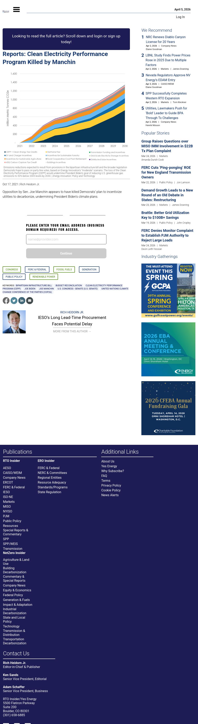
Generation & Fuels (16, 600)
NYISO (7, 511)
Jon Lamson (183, 182)
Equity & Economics (17, 590)
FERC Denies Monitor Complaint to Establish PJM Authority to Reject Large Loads (167, 235)
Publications (17, 452)
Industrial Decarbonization (14, 611)
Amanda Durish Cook (152, 159)
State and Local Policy (14, 619)
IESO (6, 492)
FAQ (104, 476)
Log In (180, 17)
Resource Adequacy (52, 482)
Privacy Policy (111, 485)
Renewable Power (44, 276)
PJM (6, 516)
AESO (7, 468)
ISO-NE (8, 497)
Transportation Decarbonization (14, 641)
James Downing (181, 69)
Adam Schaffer (14, 687)
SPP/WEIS (10, 544)
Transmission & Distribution (14, 633)
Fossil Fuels (64, 269)
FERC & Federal (37, 269)
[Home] (6, 12)
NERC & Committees (52, 473)
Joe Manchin (46, 288)
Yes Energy (109, 466)
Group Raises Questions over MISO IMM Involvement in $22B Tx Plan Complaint (167, 146)
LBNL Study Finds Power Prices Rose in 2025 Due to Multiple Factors (168, 60)
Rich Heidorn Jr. (30, 184)
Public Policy (14, 276)
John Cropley (184, 222)
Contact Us (16, 654)
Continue (66, 253)
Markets (165, 69)
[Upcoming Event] (168, 290)
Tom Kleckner (179, 102)
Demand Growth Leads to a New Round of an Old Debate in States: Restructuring (167, 195)
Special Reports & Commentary (15, 532)
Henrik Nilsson (153, 125)
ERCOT (8, 482)
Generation (89, 269)
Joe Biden (29, 288)
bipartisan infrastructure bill (34, 285)
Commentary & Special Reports (14, 578)
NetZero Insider (14, 553)
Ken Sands (10, 675)
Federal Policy (13, 595)
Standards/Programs (53, 487)
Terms (105, 481)
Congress (12, 269)
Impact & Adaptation (17, 605)
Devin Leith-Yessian (151, 249)
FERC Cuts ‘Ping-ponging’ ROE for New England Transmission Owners (166, 172)
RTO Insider (11, 461)
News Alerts (109, 495)
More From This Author (72, 331)
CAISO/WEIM (167, 84)
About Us (107, 461)
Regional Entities (50, 478)
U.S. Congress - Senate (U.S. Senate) (78, 288)
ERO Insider (46, 461)
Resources (10, 526)
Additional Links (120, 452)
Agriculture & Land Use (16, 562)
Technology (11, 626)
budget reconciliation (69, 285)
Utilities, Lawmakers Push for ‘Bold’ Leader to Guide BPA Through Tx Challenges (166, 113)
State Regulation (49, 492)
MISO (7, 506)
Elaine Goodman (154, 49)
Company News (169, 46)
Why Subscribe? (112, 471)
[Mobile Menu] (16, 12)
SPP (6, 539)
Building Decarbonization (14, 570)
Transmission (12, 549)
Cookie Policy (110, 490)
